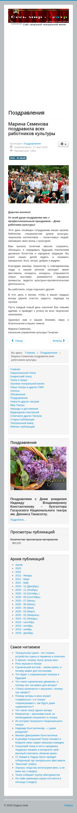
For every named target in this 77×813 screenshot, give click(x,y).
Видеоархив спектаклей (24, 412)
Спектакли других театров (26, 415)
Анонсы (14, 390)
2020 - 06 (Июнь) (25, 604)
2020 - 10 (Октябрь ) (27, 593)
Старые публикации (22, 419)
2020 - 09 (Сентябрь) (27, 597)
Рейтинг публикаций (22, 426)
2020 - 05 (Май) (18, 158)
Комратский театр (21, 376)
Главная (15, 369)
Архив (18, 564)
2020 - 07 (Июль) (25, 600)
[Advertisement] (38, 66)
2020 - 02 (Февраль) (27, 614)
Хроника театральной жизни (27, 383)
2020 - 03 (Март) (25, 611)
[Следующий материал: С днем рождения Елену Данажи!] (59, 341)
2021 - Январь (23, 575)
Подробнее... (18, 519)
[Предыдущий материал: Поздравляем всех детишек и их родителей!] (17, 341)
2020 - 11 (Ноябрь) (26, 589)
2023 (18, 568)
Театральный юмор (22, 423)
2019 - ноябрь (23, 629)
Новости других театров (24, 401)
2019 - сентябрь (24, 622)
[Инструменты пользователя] (63, 144)
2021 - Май (21, 582)
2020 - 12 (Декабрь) (27, 586)
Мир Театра (17, 405)
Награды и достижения (24, 408)
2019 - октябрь (24, 625)
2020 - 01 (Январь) (26, 618)
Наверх (68, 805)
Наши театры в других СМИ (27, 387)
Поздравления (32, 143)
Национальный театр (23, 372)
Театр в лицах (18, 379)
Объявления (17, 394)
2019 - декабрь (24, 632)
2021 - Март (22, 579)
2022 (18, 571)
